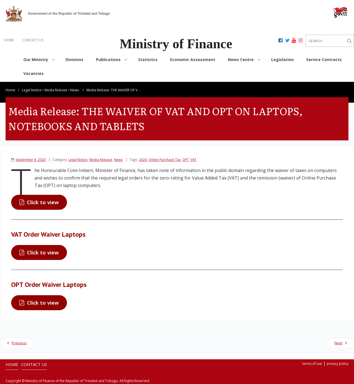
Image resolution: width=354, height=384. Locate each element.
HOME (9, 40)
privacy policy (337, 363)
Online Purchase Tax (164, 159)
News (74, 90)
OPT (185, 159)
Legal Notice (31, 90)
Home (10, 90)
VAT (193, 159)
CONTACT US (32, 40)
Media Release (55, 90)
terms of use (312, 363)
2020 (143, 159)
